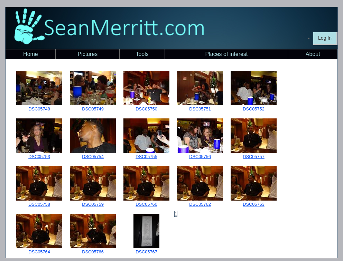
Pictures (87, 54)
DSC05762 (200, 204)
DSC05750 (146, 109)
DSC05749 (93, 109)
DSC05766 (93, 251)
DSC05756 (200, 156)
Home (30, 54)
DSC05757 (254, 156)
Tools (142, 54)
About (313, 54)
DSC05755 (146, 156)
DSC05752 (254, 109)
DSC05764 (39, 251)
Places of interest (226, 54)
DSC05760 (146, 204)
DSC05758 (39, 204)
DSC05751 (200, 109)
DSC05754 (93, 156)
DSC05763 (254, 204)
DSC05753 (39, 156)
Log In (325, 38)
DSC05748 (39, 109)
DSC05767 (146, 251)
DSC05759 (93, 204)
